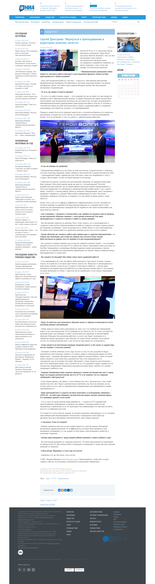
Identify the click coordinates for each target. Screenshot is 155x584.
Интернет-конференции (99, 515)
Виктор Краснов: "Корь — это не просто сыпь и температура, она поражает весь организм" (26, 233)
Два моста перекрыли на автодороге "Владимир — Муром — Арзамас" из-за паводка (25, 358)
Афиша (114, 17)
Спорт (84, 17)
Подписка (117, 514)
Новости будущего (73, 22)
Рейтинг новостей (97, 531)
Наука (125, 17)
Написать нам (119, 524)
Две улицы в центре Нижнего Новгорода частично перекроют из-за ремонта (25, 370)
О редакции (118, 529)
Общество (50, 17)
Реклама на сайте (120, 527)
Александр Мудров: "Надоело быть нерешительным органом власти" (25, 124)
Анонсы (93, 518)
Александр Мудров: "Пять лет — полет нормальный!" (25, 134)
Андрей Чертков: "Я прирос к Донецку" (26, 151)
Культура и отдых (68, 17)
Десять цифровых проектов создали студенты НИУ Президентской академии (26, 346)
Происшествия (99, 17)
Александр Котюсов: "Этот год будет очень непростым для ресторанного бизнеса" (26, 96)
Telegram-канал (72, 459)
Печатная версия (120, 522)
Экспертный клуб (91, 22)
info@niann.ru (27, 529)
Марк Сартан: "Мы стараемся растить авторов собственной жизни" (26, 53)
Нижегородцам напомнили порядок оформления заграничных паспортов (25, 266)
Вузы (48, 478)
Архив (49, 500)
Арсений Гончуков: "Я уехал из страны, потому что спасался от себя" (25, 86)
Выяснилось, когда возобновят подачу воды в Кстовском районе (25, 286)
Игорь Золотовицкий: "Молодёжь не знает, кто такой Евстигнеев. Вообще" (26, 199)
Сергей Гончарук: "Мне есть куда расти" (25, 105)
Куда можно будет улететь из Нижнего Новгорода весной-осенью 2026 (50, 8)
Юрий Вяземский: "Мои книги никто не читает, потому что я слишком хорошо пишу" (24, 210)
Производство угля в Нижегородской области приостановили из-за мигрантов (24, 335)
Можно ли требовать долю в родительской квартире (100, 9)
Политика (19, 17)
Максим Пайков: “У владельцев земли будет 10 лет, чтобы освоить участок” (26, 222)
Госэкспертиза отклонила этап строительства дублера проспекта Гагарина (26, 313)
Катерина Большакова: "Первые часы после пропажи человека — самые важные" (26, 245)
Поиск (116, 517)
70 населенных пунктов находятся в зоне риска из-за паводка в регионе (125, 8)
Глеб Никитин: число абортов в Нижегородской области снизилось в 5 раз (25, 276)
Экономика (35, 17)
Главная (42, 500)
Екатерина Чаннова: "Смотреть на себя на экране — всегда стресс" (26, 168)
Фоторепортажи (22, 22)
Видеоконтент (95, 522)
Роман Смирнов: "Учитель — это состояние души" (26, 44)
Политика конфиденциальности (28, 548)
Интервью (35, 22)
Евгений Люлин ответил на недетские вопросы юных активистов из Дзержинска (25, 324)
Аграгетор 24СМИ (47, 504)
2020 (55, 500)
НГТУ (54, 478)
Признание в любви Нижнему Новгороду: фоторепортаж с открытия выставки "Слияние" (128, 60)
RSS (115, 519)
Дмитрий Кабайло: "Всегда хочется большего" (25, 113)
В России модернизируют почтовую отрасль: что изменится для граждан (74, 8)
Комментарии (58, 22)
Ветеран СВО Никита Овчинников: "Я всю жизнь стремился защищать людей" (26, 63)
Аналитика (46, 22)
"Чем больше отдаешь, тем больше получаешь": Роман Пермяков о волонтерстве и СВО (26, 74)
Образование (63, 478)
